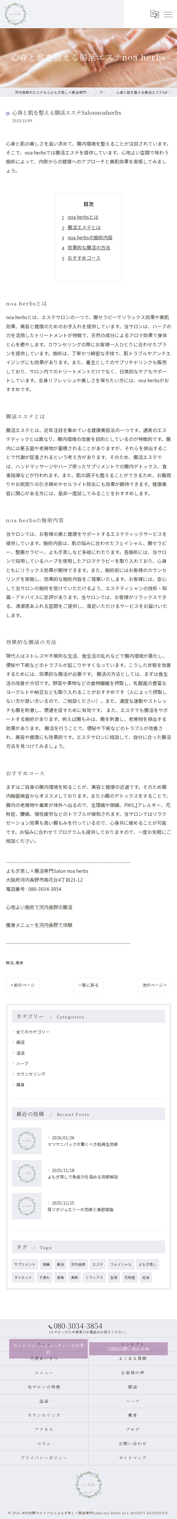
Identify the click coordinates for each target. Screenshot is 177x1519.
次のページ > (154, 985)
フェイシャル (121, 1264)
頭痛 (46, 1264)
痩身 (19, 962)
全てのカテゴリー (33, 1032)
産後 (60, 1277)
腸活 (10, 962)
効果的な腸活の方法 (89, 247)
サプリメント (25, 1264)
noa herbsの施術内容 (90, 237)
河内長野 (78, 1264)
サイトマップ (133, 1458)
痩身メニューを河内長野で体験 (39, 924)
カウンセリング (30, 1074)
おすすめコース (84, 257)
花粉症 (130, 1277)
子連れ (44, 1277)
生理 (113, 1277)
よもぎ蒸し (148, 1264)
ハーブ (22, 1063)
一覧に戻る (88, 985)
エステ (98, 1264)
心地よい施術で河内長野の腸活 (39, 906)
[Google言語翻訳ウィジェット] (154, 13)
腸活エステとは (84, 227)
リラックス (94, 1277)
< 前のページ (23, 985)
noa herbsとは (83, 216)
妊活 (145, 1277)
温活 (20, 1053)
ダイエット (23, 1277)
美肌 (74, 1277)
